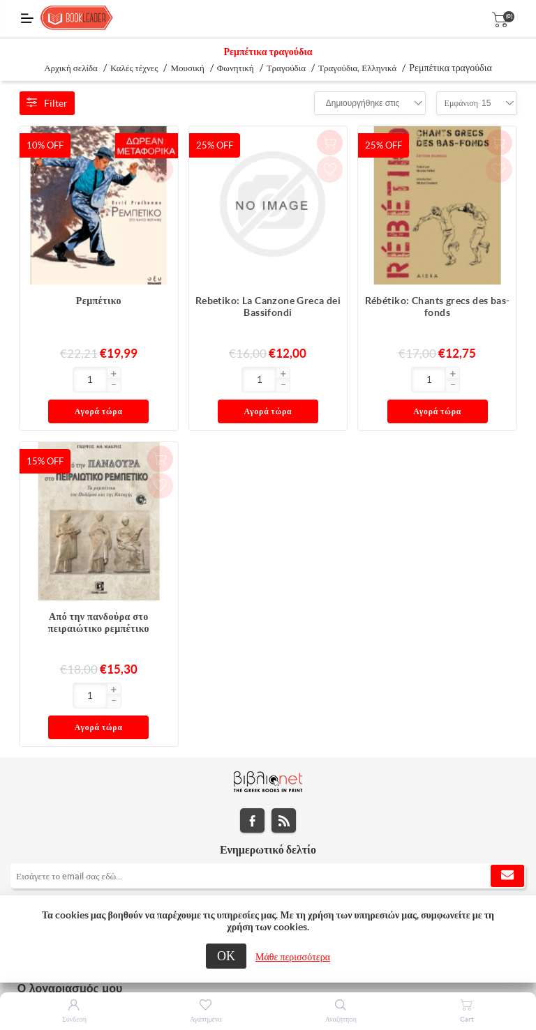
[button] (68, 374)
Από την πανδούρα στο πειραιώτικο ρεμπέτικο (98, 593)
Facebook (252, 762)
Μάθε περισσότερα (292, 956)
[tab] (268, 854)
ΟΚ (226, 955)
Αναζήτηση (341, 1019)
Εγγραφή (507, 818)
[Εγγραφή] (268, 818)
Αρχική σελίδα (71, 68)
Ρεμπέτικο (98, 300)
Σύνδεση (74, 1019)
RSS (283, 762)
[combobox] (362, 103)
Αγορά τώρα (124, 380)
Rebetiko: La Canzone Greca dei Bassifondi (268, 306)
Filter (47, 103)
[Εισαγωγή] (45, 380)
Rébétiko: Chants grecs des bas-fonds (437, 306)
